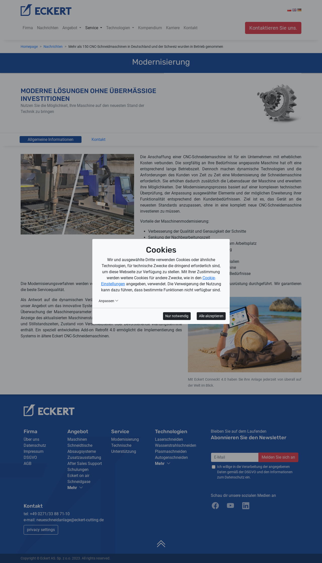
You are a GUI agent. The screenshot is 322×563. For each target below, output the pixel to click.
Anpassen (108, 301)
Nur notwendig (176, 316)
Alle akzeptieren (211, 316)
